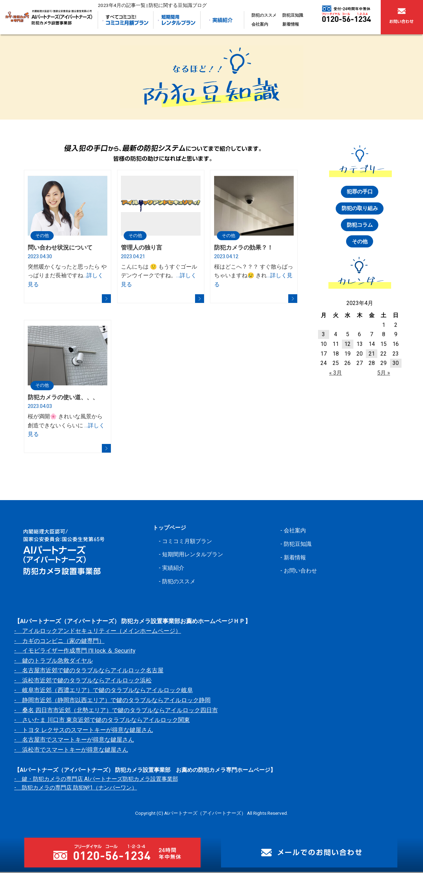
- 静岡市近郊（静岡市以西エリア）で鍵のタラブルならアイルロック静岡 (112, 701)
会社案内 (260, 24)
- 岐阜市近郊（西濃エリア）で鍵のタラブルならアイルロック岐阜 (103, 691)
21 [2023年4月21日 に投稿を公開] (372, 356)
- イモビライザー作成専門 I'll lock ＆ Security (74, 651)
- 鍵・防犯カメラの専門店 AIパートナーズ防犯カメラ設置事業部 (96, 780)
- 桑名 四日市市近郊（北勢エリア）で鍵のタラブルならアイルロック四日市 (116, 711)
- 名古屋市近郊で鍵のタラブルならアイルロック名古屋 (89, 671)
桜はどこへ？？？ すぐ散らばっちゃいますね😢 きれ (253, 276)
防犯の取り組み (359, 209)
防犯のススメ (264, 15)
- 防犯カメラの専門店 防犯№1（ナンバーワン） (75, 789)
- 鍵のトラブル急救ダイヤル (53, 661)
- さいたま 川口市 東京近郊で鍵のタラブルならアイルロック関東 (102, 720)
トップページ (170, 528)
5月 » (383, 376)
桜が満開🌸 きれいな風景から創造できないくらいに (66, 426)
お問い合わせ (301, 571)
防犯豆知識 (292, 15)
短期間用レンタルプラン (194, 555)
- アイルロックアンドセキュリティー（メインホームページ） (97, 631)
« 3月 (335, 376)
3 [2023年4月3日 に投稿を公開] (323, 337)
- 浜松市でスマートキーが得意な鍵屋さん (71, 750)
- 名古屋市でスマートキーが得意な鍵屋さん (74, 740)
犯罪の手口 (359, 192)
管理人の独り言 (141, 247)
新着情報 (290, 24)
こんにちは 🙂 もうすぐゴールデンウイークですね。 (159, 276)
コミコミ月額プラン (188, 542)
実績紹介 (174, 568)
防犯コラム (359, 227)
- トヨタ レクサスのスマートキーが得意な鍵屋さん (83, 730)
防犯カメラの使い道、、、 (63, 398)
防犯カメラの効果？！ (243, 247)
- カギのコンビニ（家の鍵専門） (59, 641)
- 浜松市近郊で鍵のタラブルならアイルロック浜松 (83, 681)
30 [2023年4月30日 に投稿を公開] (396, 366)
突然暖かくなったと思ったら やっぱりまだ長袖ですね (67, 276)
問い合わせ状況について (60, 247)
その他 (43, 235)
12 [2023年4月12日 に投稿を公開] (347, 347)
